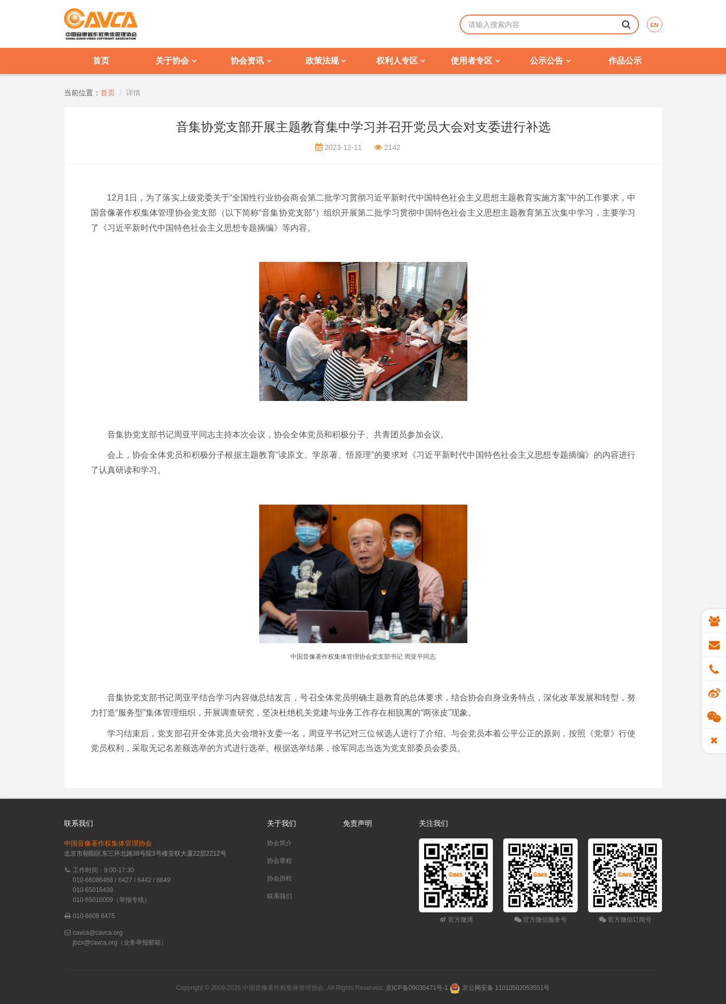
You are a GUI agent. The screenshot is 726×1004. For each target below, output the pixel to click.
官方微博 (456, 919)
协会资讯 (251, 60)
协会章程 (279, 860)
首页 (101, 60)
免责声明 (357, 823)
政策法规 (325, 60)
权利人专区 (400, 60)
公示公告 (550, 60)
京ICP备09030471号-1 (417, 988)
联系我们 (279, 896)
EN (654, 25)
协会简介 (279, 843)
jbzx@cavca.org (95, 942)
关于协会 (176, 60)
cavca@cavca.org (98, 932)
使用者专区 (475, 60)
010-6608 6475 (94, 916)
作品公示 (625, 60)
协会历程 (279, 878)
